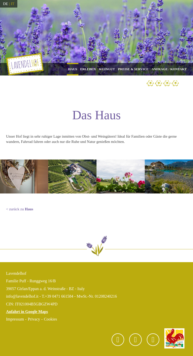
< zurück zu (19, 209)
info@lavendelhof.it (22, 296)
